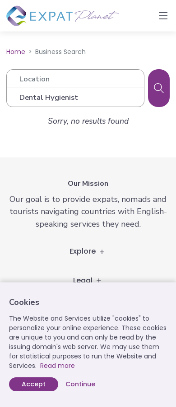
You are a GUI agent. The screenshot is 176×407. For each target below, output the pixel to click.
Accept (34, 384)
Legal (88, 280)
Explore (88, 251)
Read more (57, 365)
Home (15, 51)
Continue (80, 384)
